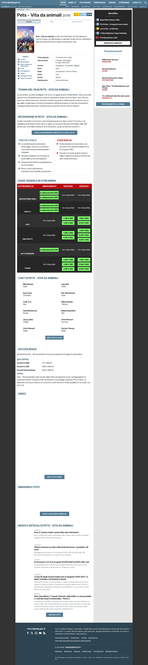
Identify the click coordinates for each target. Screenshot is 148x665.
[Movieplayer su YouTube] (40, 633)
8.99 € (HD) (84, 223)
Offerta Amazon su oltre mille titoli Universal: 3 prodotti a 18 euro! (61, 548)
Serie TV (72, 2)
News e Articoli (77, 22)
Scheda (29, 22)
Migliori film (86, 6)
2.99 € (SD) (68, 218)
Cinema (112, 2)
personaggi (99, 2)
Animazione (60, 65)
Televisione (85, 2)
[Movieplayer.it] (11, 2)
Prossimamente (119, 6)
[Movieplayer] (36, 629)
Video (52, 22)
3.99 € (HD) (68, 223)
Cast (22, 68)
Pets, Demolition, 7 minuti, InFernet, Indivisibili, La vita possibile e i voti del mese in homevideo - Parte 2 (62, 597)
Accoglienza (25, 71)
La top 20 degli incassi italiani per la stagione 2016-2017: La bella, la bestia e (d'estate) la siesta (61, 578)
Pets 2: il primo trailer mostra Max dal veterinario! (56, 532)
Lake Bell (65, 284)
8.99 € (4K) (84, 240)
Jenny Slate (28, 319)
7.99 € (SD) (84, 218)
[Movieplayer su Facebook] (28, 633)
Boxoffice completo (113, 43)
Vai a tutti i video (54, 477)
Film (63, 2)
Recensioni (75, 6)
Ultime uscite (107, 6)
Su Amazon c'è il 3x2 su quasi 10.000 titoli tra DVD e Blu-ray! (61, 562)
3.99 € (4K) (68, 269)
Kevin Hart (27, 293)
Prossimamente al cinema (113, 104)
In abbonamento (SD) (49, 193)
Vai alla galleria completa (54, 514)
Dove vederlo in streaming (26, 65)
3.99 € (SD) (68, 264)
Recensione (24, 62)
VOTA (89, 14)
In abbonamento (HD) (49, 197)
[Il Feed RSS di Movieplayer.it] (44, 633)
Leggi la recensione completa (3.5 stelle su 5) (54, 133)
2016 (57, 68)
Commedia (69, 65)
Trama (22, 59)
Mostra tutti (54, 615)
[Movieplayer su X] (32, 633)
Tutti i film (96, 6)
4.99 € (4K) (68, 237)
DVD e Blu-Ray (132, 6)
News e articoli (25, 78)
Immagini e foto (26, 76)
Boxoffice (142, 6)
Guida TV (137, 2)
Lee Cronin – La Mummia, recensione (20, 6)
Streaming (124, 2)
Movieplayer (20, 9)
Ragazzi (77, 65)
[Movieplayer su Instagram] (36, 633)
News (67, 6)
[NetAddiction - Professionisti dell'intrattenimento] (73, 647)
